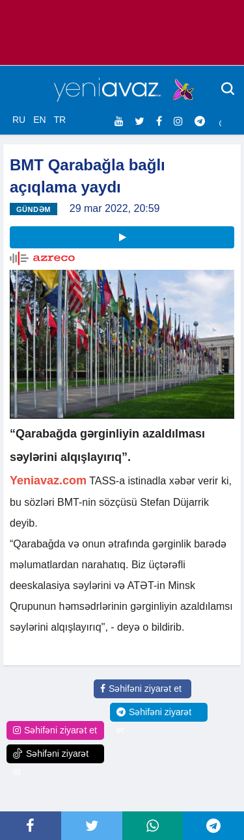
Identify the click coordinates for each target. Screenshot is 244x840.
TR (59, 119)
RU (18, 119)
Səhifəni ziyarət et (141, 688)
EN (39, 119)
